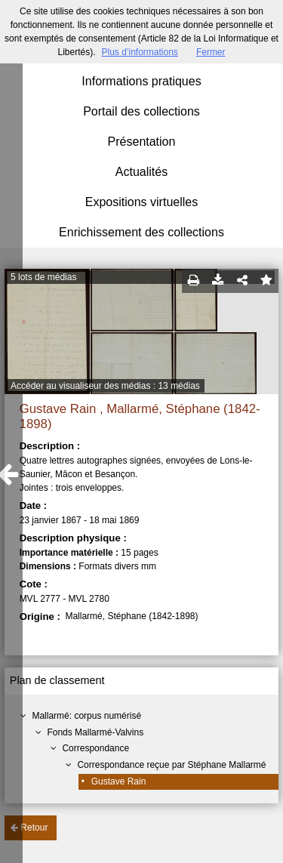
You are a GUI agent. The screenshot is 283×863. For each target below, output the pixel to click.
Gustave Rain (118, 781)
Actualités (141, 171)
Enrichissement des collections (141, 232)
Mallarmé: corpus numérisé (86, 715)
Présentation (142, 141)
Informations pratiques (141, 81)
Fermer (211, 52)
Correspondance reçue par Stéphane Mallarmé (171, 765)
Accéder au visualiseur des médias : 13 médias (105, 386)
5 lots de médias (43, 277)
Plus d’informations (139, 52)
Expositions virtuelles (141, 202)
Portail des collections (141, 111)
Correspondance (95, 748)
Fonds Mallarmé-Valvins (95, 732)
